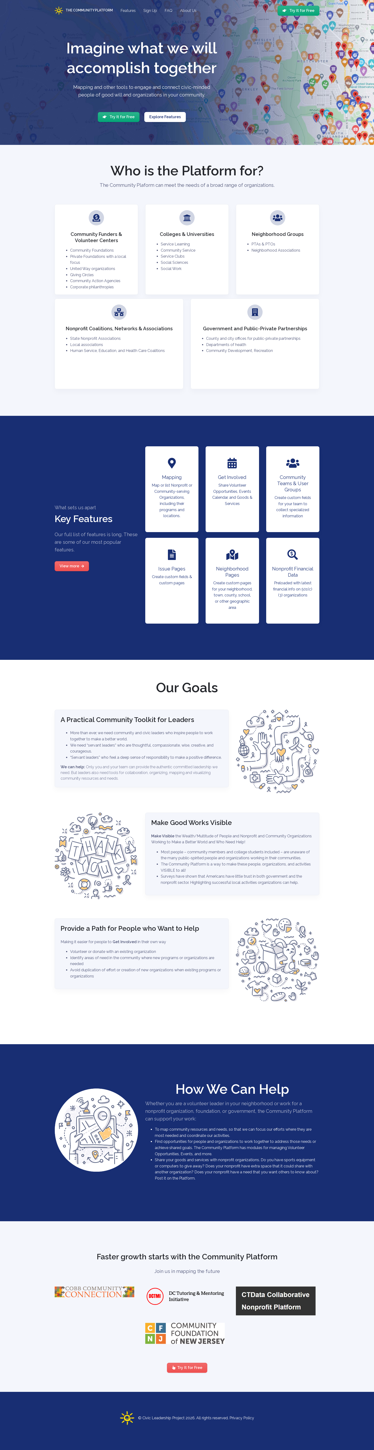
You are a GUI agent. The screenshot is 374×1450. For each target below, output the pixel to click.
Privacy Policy (241, 1418)
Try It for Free (298, 10)
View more (72, 566)
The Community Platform (84, 10)
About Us (188, 10)
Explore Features (165, 117)
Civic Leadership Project (163, 1418)
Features (128, 10)
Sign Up (150, 10)
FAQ (168, 10)
